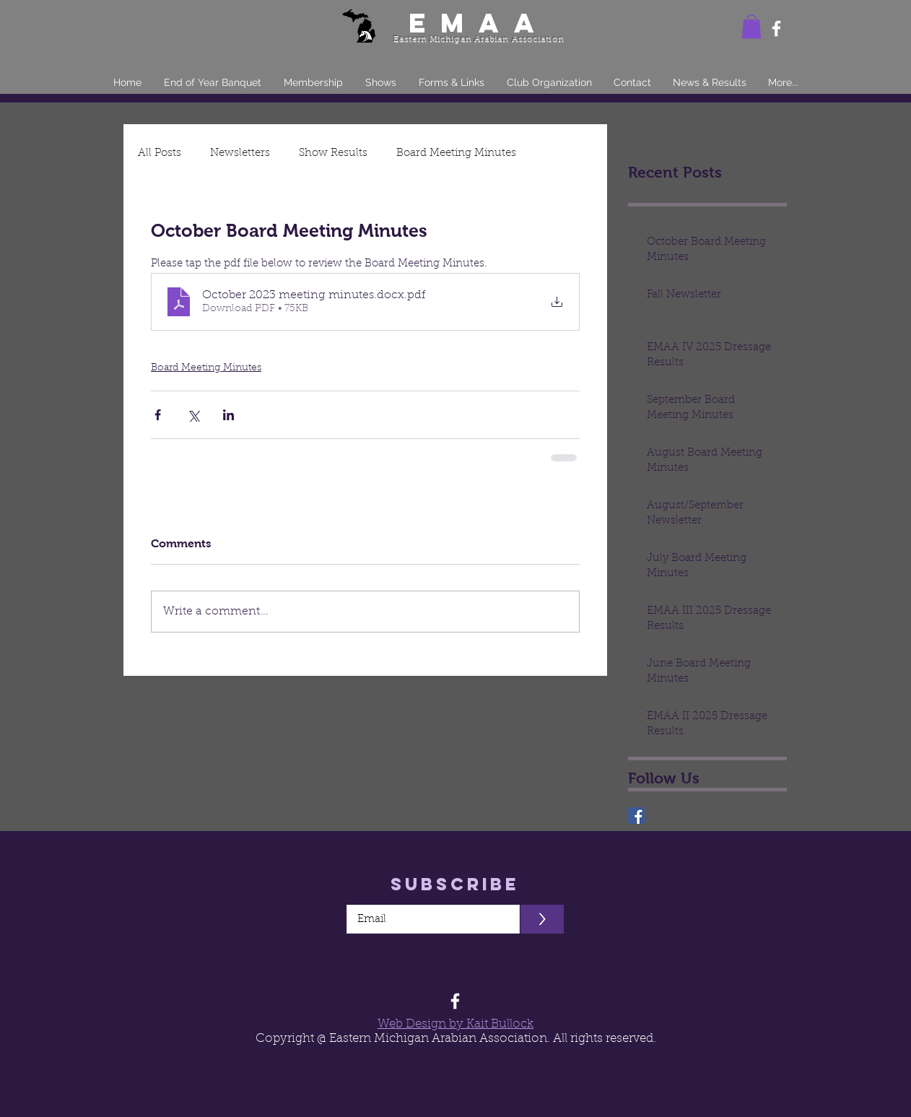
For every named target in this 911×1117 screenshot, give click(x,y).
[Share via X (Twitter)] (193, 415)
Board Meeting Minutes (456, 153)
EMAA (479, 23)
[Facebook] (776, 28)
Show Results (333, 153)
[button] (751, 26)
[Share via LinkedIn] (228, 415)
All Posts (159, 153)
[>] (542, 919)
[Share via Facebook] (158, 415)
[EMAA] (636, 815)
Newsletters (240, 153)
